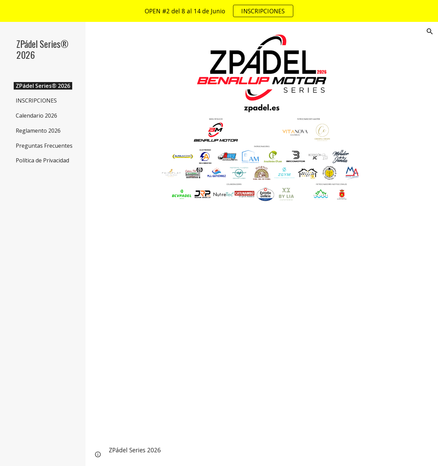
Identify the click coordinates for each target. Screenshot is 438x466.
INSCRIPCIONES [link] (36, 100)
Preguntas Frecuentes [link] (44, 145)
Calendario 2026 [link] (36, 115)
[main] (262, 450)
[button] (430, 31)
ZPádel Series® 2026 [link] (43, 86)
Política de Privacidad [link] (42, 160)
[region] (219, 11)
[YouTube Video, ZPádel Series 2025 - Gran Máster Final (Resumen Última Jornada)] (262, 324)
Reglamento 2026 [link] (38, 130)
